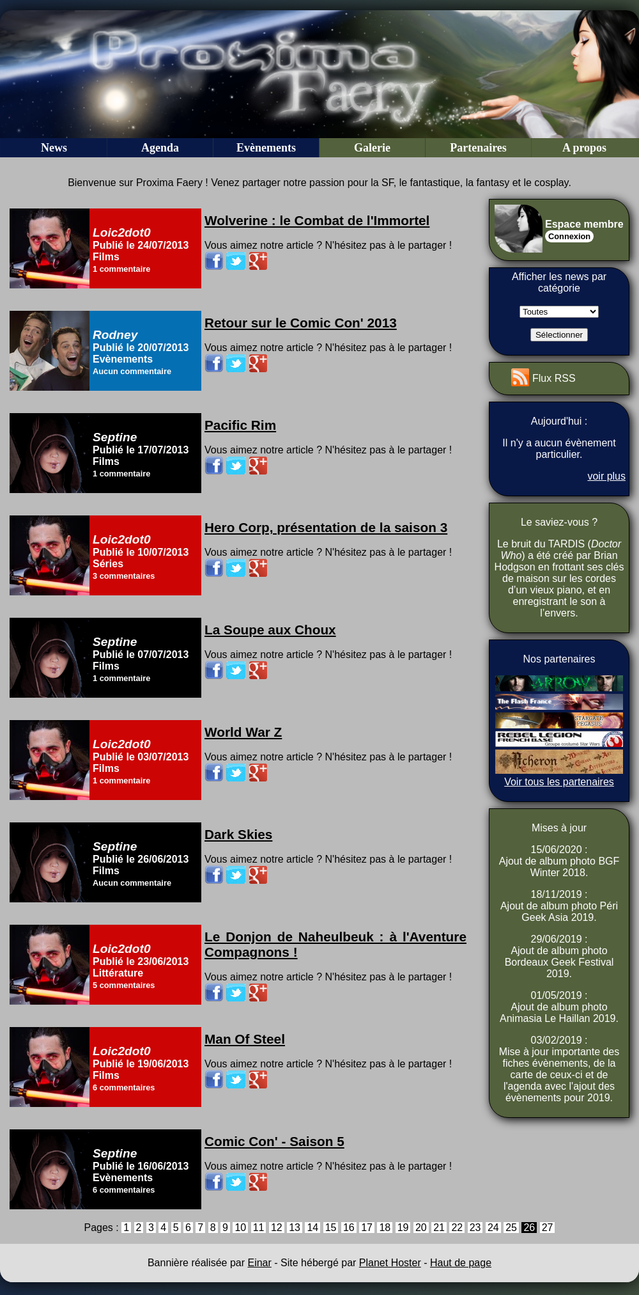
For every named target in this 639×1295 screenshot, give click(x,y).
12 (276, 1227)
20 (421, 1227)
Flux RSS (554, 378)
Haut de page (460, 1262)
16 (349, 1227)
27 (547, 1227)
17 (367, 1227)
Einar (259, 1262)
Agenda (160, 147)
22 (457, 1227)
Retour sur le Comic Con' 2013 (300, 322)
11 (259, 1227)
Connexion (569, 236)
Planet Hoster (390, 1262)
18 (384, 1227)
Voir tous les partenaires (559, 781)
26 (529, 1227)
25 (511, 1227)
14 (312, 1227)
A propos (584, 147)
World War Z (243, 732)
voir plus (606, 476)
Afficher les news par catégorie (559, 282)
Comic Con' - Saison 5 (274, 1141)
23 (475, 1227)
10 (240, 1227)
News (54, 147)
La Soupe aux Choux (270, 629)
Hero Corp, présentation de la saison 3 (325, 527)
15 (331, 1227)
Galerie (372, 147)
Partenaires (478, 147)
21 (439, 1227)
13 (294, 1227)
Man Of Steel (244, 1039)
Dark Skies (238, 834)
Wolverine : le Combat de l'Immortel (316, 220)
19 (403, 1227)
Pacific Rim (240, 425)
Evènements (266, 147)
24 (493, 1227)
